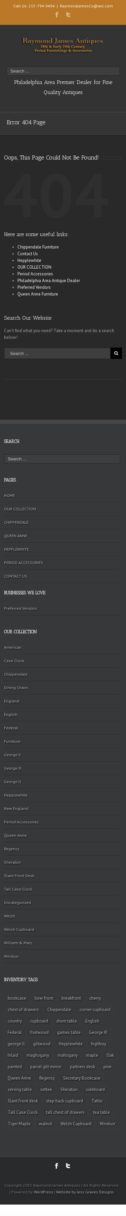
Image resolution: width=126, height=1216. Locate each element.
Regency (11, 848)
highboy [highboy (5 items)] (98, 1044)
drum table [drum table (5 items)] (66, 1021)
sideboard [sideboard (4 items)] (95, 1089)
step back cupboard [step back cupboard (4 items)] (64, 1101)
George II (12, 754)
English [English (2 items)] (92, 1021)
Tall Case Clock (18, 889)
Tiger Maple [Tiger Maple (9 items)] (19, 1124)
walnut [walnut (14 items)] (45, 1124)
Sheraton (12, 862)
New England (16, 808)
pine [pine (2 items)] (107, 1067)
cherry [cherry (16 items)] (95, 998)
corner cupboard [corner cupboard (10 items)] (95, 1009)
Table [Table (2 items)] (96, 1101)
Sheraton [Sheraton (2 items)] (69, 1089)
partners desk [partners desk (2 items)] (82, 1067)
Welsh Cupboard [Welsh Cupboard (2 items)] (75, 1124)
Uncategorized (17, 902)
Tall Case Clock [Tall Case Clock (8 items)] (23, 1112)
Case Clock (14, 660)
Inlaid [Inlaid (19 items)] (13, 1055)
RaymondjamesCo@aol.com (86, 5)
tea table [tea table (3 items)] (101, 1112)
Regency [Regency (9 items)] (47, 1078)
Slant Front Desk (19, 875)
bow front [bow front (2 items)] (44, 998)
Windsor (11, 956)
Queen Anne (15, 835)
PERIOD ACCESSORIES (23, 562)
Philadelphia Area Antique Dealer (48, 280)
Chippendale (16, 674)
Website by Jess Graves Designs (85, 1192)
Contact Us (27, 254)
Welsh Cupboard (19, 929)
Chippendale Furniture (38, 247)
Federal (11, 727)
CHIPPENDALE (16, 522)
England (11, 701)
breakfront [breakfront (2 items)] (71, 998)
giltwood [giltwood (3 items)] (41, 1044)
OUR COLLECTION (34, 267)
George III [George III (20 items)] (98, 1032)
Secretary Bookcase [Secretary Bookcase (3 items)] (81, 1078)
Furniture (12, 741)
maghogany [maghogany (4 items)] (38, 1055)
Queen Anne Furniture (37, 294)
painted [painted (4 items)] (15, 1067)
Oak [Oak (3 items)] (110, 1055)
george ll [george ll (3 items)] (16, 1044)
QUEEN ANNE (15, 535)
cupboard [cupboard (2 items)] (39, 1021)
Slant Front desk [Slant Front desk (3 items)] (23, 1101)
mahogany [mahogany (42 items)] (67, 1055)
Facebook (56, 14)
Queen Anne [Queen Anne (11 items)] (19, 1078)
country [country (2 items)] (15, 1021)
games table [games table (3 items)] (69, 1032)
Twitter (68, 14)
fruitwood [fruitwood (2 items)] (39, 1032)
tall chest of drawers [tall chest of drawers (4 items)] (65, 1112)
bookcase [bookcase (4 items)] (17, 998)
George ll (12, 781)
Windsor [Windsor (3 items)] (107, 1124)
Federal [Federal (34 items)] (15, 1032)
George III (13, 768)
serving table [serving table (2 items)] (20, 1089)
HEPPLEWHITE (16, 549)
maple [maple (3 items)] (92, 1055)
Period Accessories (35, 274)
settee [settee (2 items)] (46, 1089)
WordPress (43, 1192)
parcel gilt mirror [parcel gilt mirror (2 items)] (45, 1067)
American (13, 647)
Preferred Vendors (34, 287)
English (10, 714)
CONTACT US (15, 576)
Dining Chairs (16, 687)
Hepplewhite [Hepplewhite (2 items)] (71, 1044)
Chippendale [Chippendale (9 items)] (59, 1009)
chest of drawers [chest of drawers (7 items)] (23, 1009)
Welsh (9, 915)
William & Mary (18, 942)
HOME (9, 495)
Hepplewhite (29, 260)
